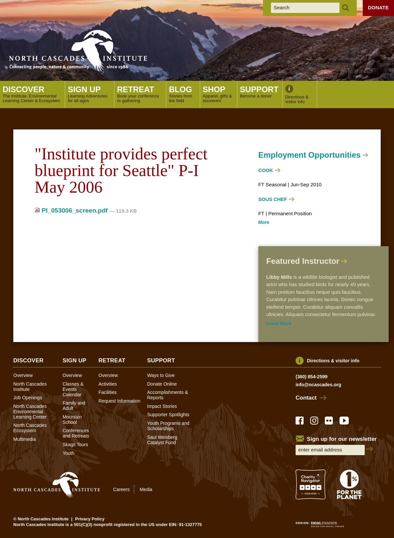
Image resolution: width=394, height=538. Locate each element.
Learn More (278, 323)
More (263, 222)
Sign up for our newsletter (342, 439)
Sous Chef (272, 199)
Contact (306, 398)
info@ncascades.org (318, 384)
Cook (265, 170)
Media (146, 489)
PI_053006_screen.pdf (72, 210)
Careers (121, 489)
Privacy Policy (89, 518)
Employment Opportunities (309, 154)
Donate (378, 7)
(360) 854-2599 (312, 376)
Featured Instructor (302, 261)
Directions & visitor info (333, 360)
